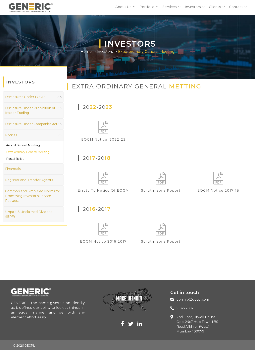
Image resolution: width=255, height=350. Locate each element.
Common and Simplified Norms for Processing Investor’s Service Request (32, 196)
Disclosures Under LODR (33, 97)
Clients (217, 7)
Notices (33, 135)
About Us (125, 7)
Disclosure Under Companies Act (33, 124)
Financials (13, 169)
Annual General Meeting (23, 145)
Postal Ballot (15, 159)
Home (86, 51)
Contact (238, 7)
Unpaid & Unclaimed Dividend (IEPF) (29, 214)
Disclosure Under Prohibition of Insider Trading (33, 110)
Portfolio (149, 7)
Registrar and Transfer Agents (29, 180)
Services (171, 7)
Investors (195, 7)
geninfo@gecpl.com (193, 299)
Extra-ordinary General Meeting (146, 51)
